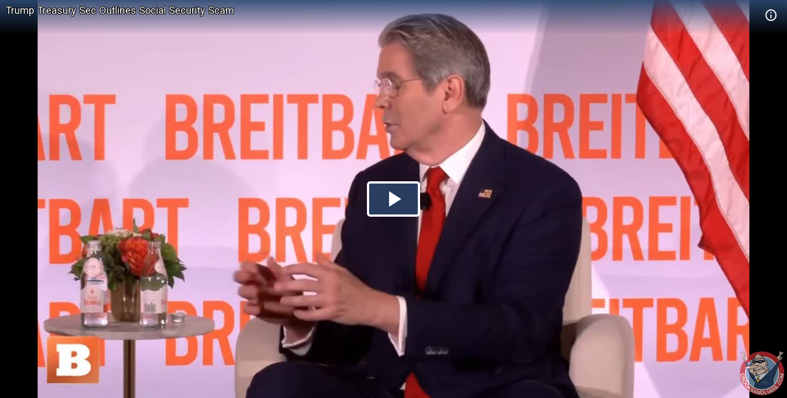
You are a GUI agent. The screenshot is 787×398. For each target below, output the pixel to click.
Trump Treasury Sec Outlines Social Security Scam (120, 10)
